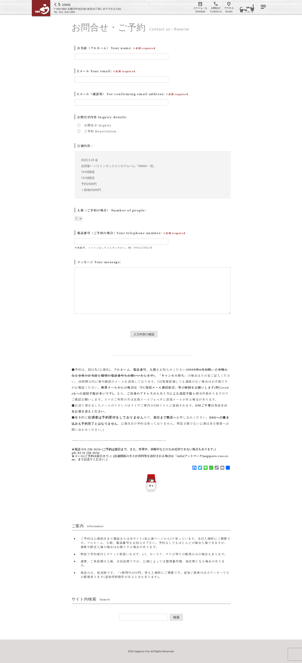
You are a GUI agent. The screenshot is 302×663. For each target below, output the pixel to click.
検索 (176, 617)
